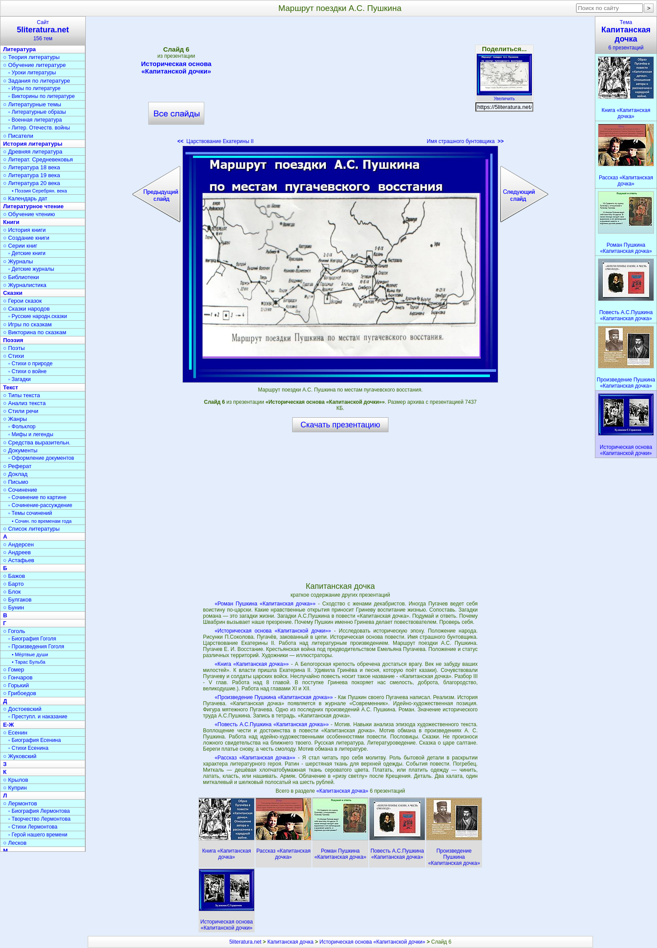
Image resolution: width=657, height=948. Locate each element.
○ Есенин (15, 732)
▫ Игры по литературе (34, 88)
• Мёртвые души (30, 654)
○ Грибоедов (19, 693)
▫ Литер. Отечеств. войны (39, 128)
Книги (11, 222)
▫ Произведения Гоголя (36, 647)
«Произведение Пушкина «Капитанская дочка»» (274, 697)
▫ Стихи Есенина (28, 748)
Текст (10, 387)
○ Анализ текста (24, 403)
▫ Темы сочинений (30, 513)
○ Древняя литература (32, 151)
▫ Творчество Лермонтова (39, 819)
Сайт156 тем (42, 30)
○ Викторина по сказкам (34, 332)
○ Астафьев (18, 560)
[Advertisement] (340, 83)
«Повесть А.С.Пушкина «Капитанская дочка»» (272, 724)
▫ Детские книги (26, 253)
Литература (19, 49)
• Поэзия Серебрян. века (39, 190)
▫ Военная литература (35, 120)
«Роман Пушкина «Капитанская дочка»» (265, 604)
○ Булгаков (17, 599)
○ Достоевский (22, 709)
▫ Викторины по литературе (41, 96)
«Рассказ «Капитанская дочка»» (255, 758)
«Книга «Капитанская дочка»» (252, 664)
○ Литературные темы (32, 104)
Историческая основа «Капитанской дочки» (176, 67)
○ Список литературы (31, 528)
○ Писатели (18, 136)
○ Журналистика (24, 285)
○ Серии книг (20, 245)
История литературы (33, 143)
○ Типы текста (21, 395)
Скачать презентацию (340, 424)
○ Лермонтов (20, 803)
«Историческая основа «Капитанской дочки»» (273, 631)
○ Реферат (17, 466)
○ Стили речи (20, 411)
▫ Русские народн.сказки (37, 316)
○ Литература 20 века (31, 183)
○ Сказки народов (26, 308)
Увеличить (504, 96)
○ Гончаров (17, 677)
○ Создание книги (26, 237)
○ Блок (12, 591)
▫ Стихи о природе (30, 363)
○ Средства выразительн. (36, 442)
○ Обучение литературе (34, 65)
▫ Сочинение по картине (37, 497)
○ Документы (20, 450)
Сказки (12, 293)
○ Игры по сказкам (27, 324)
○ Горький (16, 685)
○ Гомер (13, 669)
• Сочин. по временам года (42, 521)
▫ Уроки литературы (32, 73)
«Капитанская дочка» (343, 791)
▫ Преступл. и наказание (37, 717)
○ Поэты (14, 348)
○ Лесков (15, 843)
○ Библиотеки (21, 277)
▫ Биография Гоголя (32, 639)
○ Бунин (13, 607)
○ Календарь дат (25, 198)
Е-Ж (8, 724)
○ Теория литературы (31, 57)
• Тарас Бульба (28, 662)
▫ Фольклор (21, 426)
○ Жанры (15, 419)
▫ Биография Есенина (34, 740)
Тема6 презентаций (626, 35)
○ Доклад (15, 474)
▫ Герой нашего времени (37, 835)
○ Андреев (17, 552)
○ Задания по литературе (36, 80)
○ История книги (24, 230)
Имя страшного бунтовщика (465, 141)
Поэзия (13, 340)
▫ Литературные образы (37, 112)
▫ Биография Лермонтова (39, 811)
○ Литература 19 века (31, 175)
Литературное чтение (33, 206)
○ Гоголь (14, 631)
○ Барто (13, 584)
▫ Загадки (19, 379)
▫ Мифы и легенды (30, 434)
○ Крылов (15, 780)
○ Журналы (18, 261)
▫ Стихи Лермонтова (32, 827)
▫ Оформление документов (41, 458)
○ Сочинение (20, 489)
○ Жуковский (19, 756)
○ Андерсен (18, 544)
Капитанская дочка (290, 942)
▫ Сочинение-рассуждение (40, 505)
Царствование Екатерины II (215, 141)
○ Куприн (15, 787)
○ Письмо (15, 482)
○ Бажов (14, 576)
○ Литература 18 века (31, 167)
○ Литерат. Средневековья (38, 159)
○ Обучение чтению (29, 214)
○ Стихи (13, 356)
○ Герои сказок (22, 300)
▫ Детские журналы (31, 269)
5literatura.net (245, 942)
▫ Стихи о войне (27, 371)
